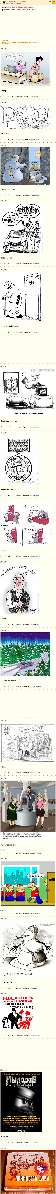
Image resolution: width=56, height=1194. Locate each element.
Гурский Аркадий (34, 495)
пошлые (2, 850)
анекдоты (9, 7)
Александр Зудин (34, 195)
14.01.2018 (3, 269)
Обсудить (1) (19, 96)
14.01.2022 (3, 49)
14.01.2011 (3, 778)
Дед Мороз (3, 910)
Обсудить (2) (19, 332)
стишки (31, 7)
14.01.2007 (3, 1069)
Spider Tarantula (35, 1142)
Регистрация (17, 3)
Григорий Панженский (36, 853)
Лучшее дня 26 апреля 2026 (17, 1)
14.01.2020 (3, 145)
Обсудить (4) (19, 1142)
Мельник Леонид (34, 263)
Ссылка (18, 139)
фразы (26, 7)
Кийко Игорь (34, 96)
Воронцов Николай (34, 139)
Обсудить (18, 195)
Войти (11, 3)
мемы (21, 7)
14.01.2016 (3, 432)
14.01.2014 (3, 562)
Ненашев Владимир (35, 686)
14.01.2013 (3, 630)
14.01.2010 (3, 859)
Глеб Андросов (35, 1035)
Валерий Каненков (35, 772)
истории (16, 7)
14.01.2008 (3, 994)
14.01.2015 (3, 501)
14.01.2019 (3, 201)
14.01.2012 (3, 721)
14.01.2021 (3, 102)
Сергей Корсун (35, 427)
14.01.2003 (3, 1148)
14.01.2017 (3, 366)
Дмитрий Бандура (34, 913)
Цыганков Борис (34, 624)
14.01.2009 (3, 919)
